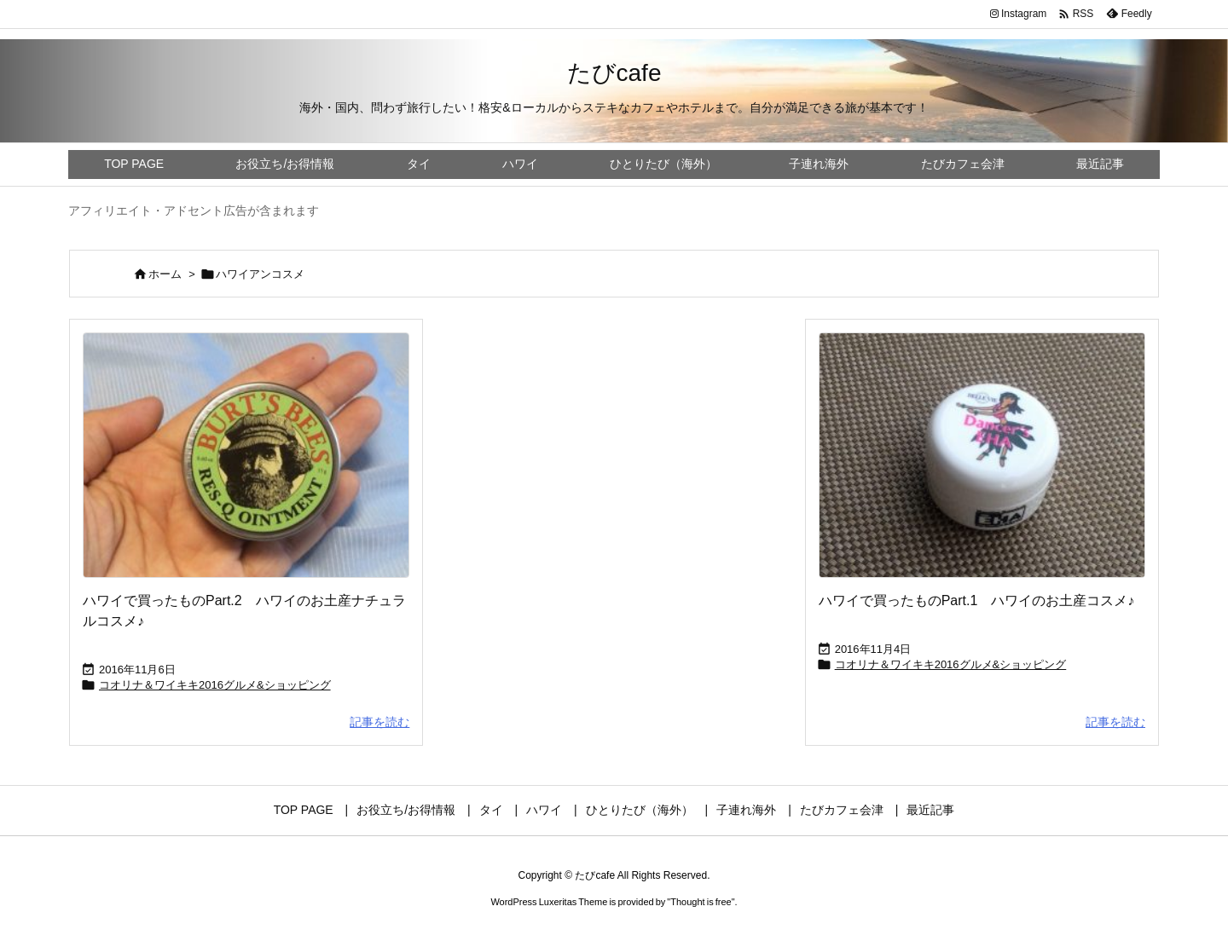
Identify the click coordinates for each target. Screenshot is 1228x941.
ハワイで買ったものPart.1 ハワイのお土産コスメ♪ (977, 600)
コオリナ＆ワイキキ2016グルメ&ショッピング (215, 684)
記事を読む (379, 722)
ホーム (165, 274)
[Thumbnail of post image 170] (982, 455)
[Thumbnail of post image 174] (246, 455)
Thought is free (700, 902)
